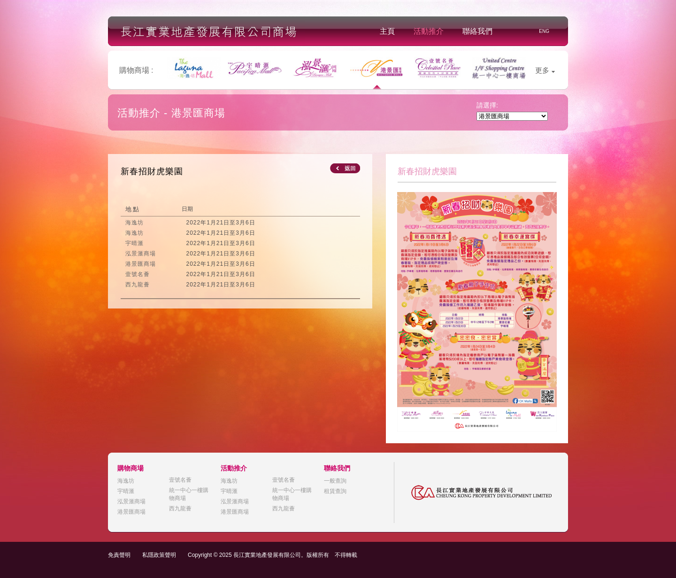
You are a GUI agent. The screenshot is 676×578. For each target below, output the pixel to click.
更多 (545, 70)
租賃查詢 (335, 491)
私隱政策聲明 (159, 555)
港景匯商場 (131, 512)
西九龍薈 (180, 508)
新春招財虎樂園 (152, 171)
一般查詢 (335, 481)
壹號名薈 (180, 480)
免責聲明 (119, 555)
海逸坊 (125, 481)
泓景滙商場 (131, 501)
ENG (544, 31)
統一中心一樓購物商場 (188, 494)
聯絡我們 (477, 31)
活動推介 (429, 31)
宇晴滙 (125, 491)
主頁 (387, 31)
